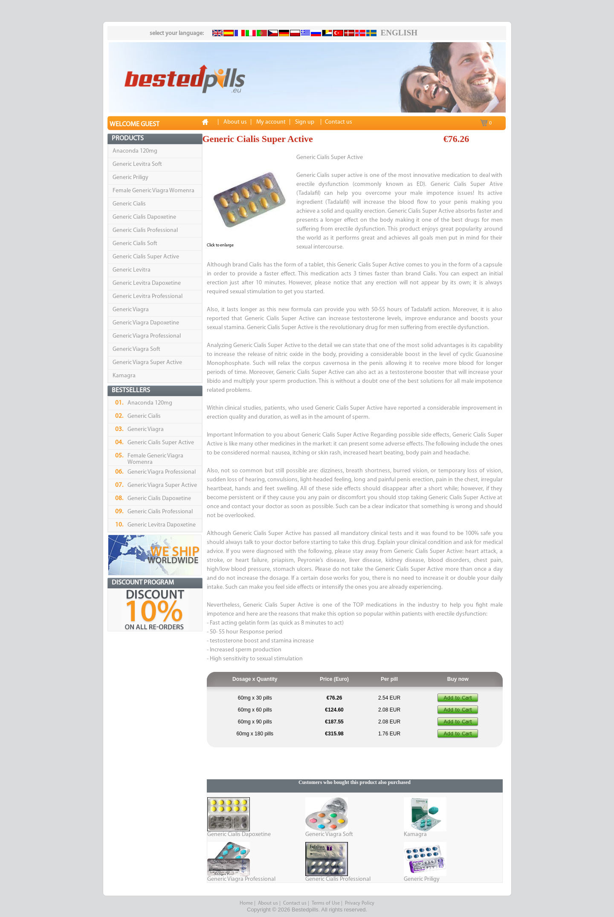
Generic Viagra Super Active (147, 362)
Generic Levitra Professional (147, 296)
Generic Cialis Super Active (146, 257)
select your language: (177, 33)
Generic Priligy (130, 177)
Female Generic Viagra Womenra (153, 191)
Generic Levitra (132, 270)
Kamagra (124, 376)
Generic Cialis (129, 204)
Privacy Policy (359, 903)
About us (268, 903)
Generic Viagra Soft (136, 349)
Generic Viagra (131, 310)
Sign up (304, 122)
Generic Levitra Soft (137, 164)
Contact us (295, 903)
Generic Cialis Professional (145, 230)
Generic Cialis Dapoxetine (144, 217)
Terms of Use (326, 903)
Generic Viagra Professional (147, 336)
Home (246, 903)
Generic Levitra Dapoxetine (147, 283)
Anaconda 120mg (135, 151)
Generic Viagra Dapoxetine (146, 323)
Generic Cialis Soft (135, 243)
